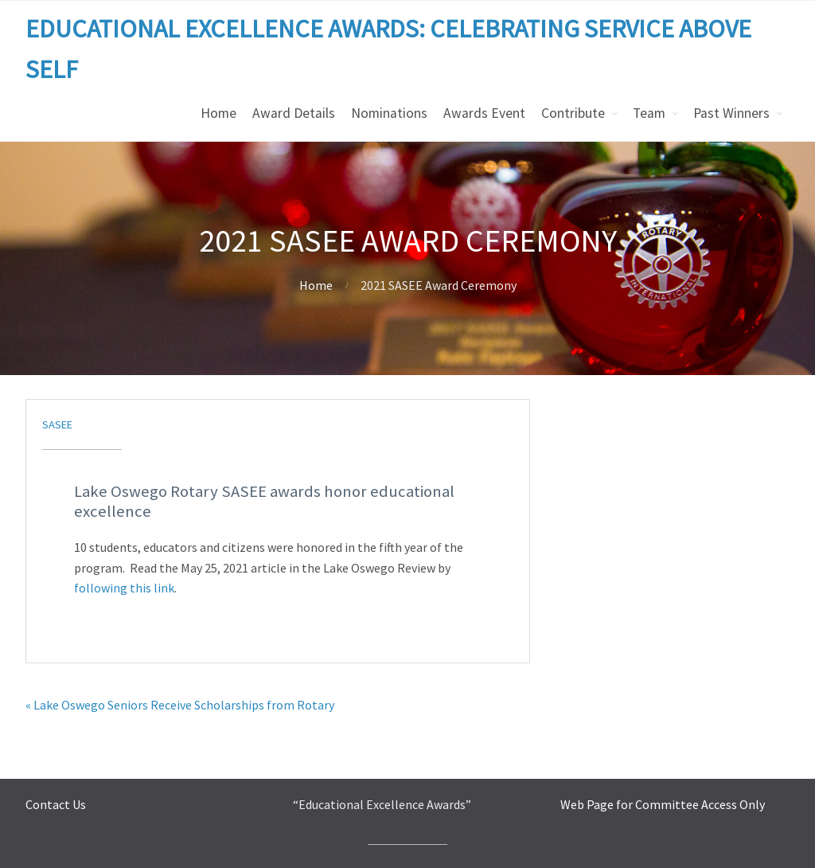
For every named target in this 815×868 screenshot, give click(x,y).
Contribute (573, 113)
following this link (124, 588)
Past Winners (731, 113)
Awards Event (484, 113)
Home (218, 113)
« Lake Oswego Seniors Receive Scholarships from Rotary (179, 705)
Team (649, 113)
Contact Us (55, 804)
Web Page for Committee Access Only (662, 804)
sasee (57, 424)
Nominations (389, 113)
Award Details (293, 113)
